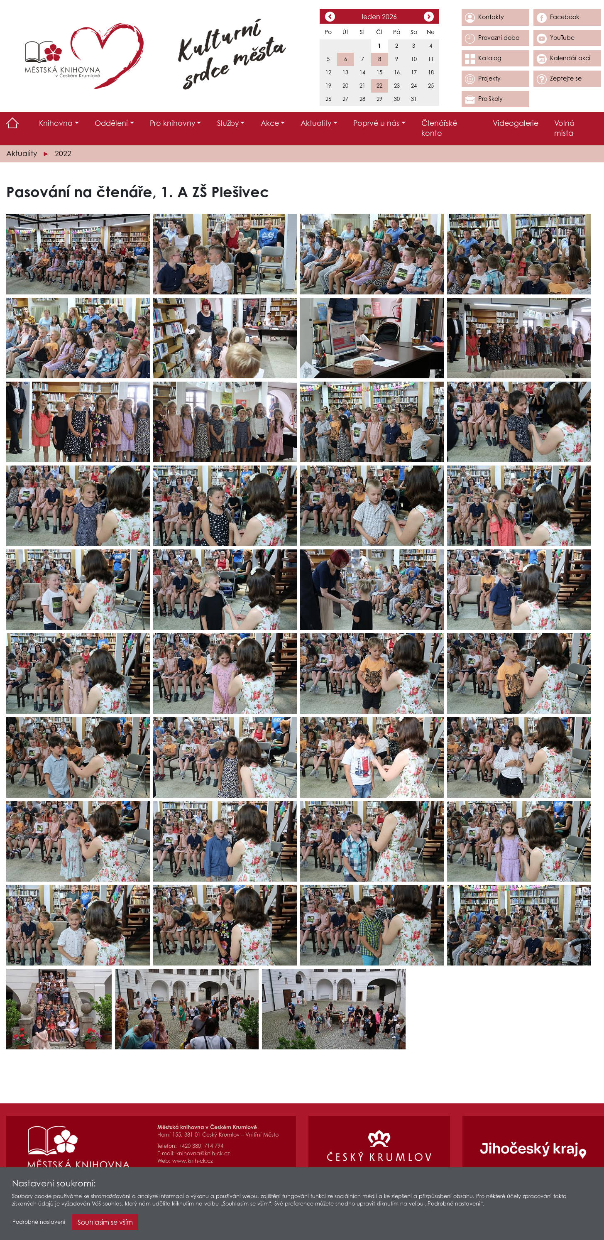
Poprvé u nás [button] (376, 123)
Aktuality (21, 153)
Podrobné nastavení (38, 1223)
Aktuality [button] (316, 123)
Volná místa (564, 128)
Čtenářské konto (439, 128)
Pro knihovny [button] (172, 123)
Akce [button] (270, 123)
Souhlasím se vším (105, 1223)
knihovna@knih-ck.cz (203, 1153)
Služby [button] (228, 123)
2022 (63, 153)
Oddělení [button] (111, 123)
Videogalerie (515, 123)
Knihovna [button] (56, 123)
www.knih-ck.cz (192, 1161)
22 (379, 86)
